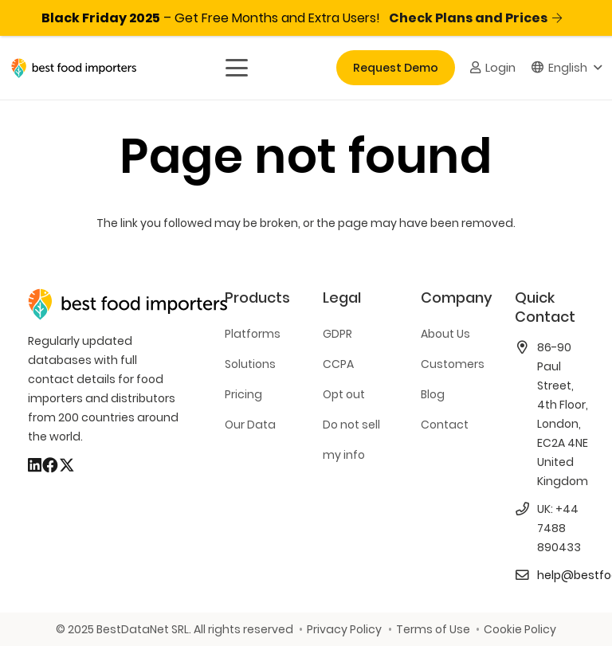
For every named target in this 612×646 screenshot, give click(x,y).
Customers (452, 364)
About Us (445, 334)
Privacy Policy (344, 629)
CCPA (338, 364)
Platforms (252, 334)
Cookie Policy (520, 629)
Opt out (344, 394)
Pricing (243, 394)
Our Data (250, 425)
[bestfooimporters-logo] (73, 68)
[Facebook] (50, 465)
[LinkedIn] (34, 465)
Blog (433, 394)
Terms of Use (433, 629)
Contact (445, 425)
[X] (67, 465)
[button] (236, 68)
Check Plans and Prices (475, 18)
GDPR (337, 334)
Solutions (250, 364)
